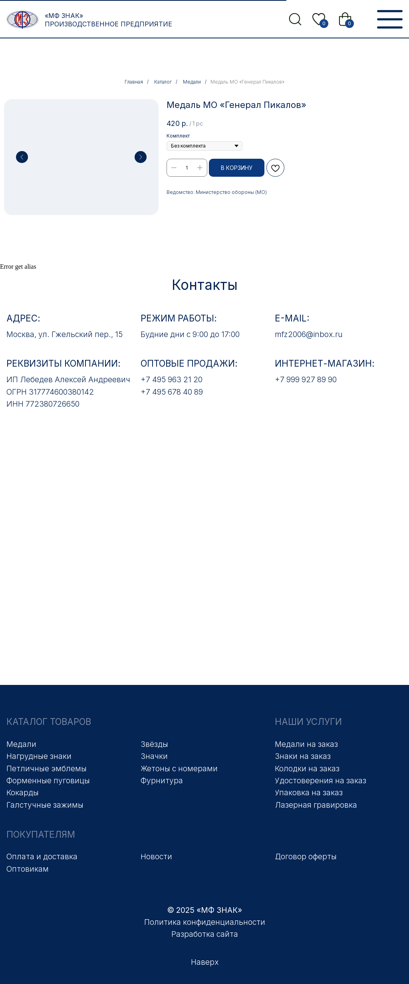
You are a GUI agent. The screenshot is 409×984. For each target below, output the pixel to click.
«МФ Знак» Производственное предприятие (108, 20)
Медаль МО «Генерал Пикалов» (247, 82)
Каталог (163, 82)
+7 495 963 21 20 (172, 379)
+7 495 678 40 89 (172, 392)
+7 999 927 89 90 (306, 379)
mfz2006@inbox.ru (309, 334)
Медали (192, 82)
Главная (134, 82)
